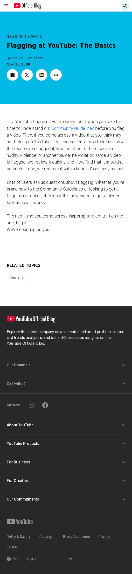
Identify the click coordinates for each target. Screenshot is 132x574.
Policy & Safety (19, 537)
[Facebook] (45, 405)
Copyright (47, 537)
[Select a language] (49, 559)
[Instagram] (31, 405)
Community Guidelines (72, 128)
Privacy (104, 537)
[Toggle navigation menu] (6, 6)
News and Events (24, 37)
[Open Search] (124, 5)
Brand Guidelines (76, 537)
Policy (17, 278)
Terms (12, 546)
